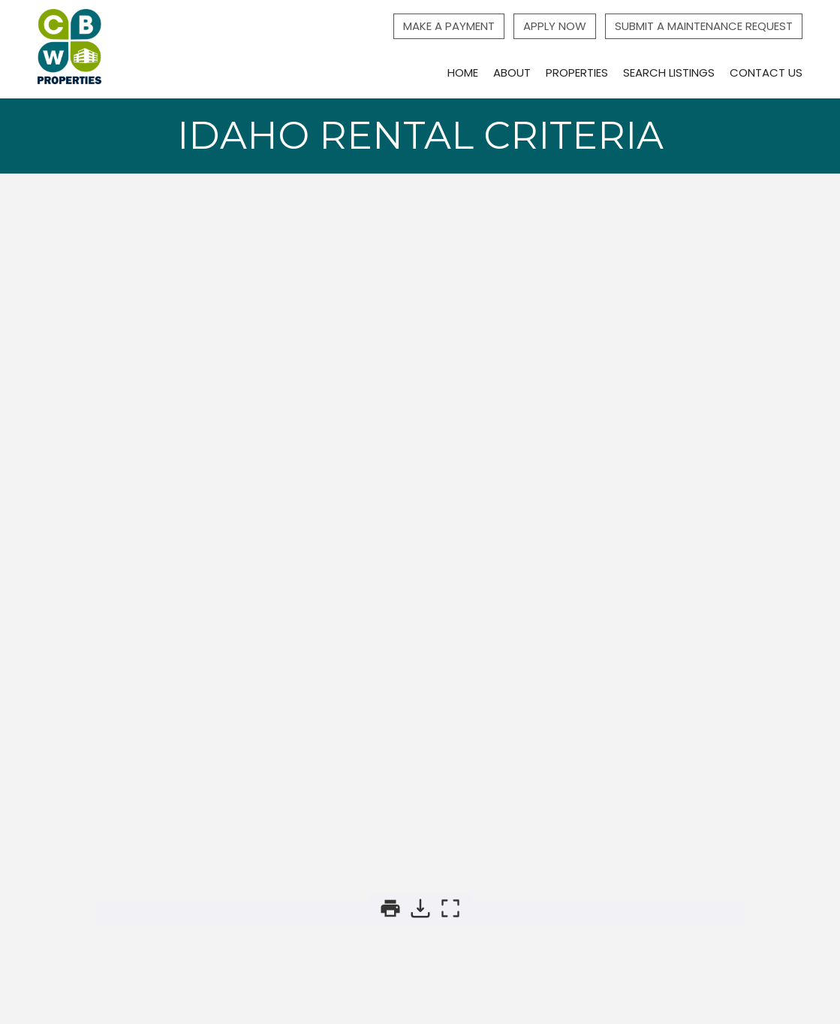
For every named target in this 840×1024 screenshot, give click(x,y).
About (512, 72)
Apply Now (554, 26)
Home (462, 72)
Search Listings (669, 72)
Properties (577, 72)
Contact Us (766, 72)
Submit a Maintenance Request (704, 26)
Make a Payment (449, 26)
